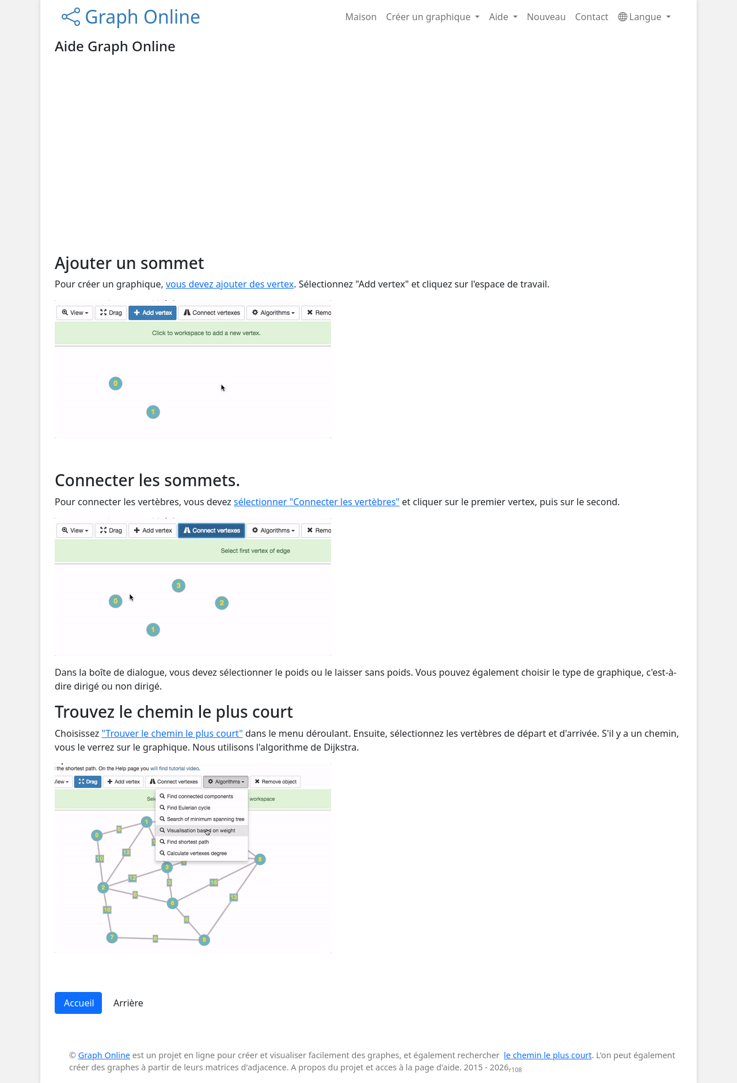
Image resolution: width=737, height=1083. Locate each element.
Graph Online (131, 16)
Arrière (128, 1003)
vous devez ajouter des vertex (230, 284)
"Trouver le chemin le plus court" (171, 733)
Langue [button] (641, 16)
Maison (361, 16)
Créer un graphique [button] (429, 16)
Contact (592, 16)
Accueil (79, 1003)
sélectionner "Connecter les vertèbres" (317, 501)
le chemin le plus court (548, 1055)
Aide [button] (499, 16)
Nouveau (546, 16)
